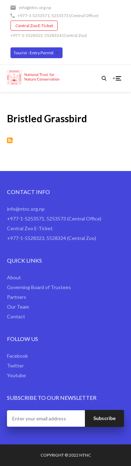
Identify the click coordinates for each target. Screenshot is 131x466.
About (14, 277)
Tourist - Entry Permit (33, 52)
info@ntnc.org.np (35, 7)
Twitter (15, 365)
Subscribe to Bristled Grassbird (10, 140)
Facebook (17, 356)
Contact (16, 316)
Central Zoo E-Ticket (34, 25)
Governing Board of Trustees (39, 287)
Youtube (16, 375)
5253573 (59, 15)
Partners (16, 297)
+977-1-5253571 (33, 15)
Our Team (18, 307)
